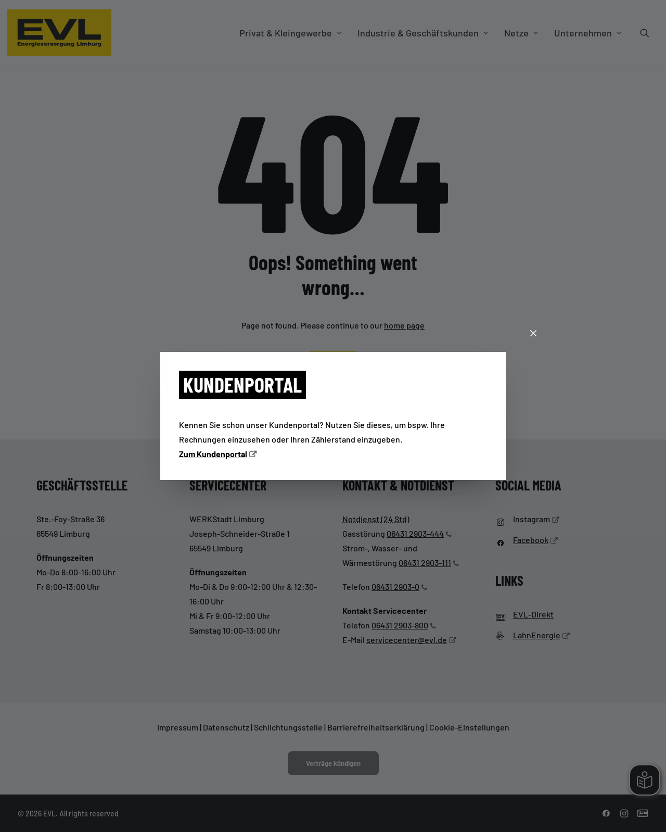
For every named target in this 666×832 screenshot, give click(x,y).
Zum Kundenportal (213, 454)
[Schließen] (533, 334)
